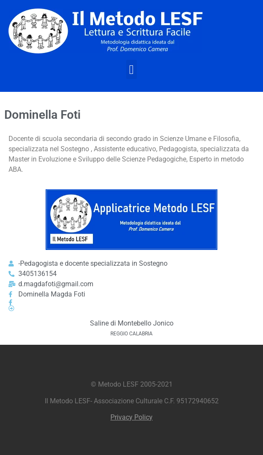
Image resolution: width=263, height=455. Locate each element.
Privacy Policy (131, 417)
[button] (131, 69)
